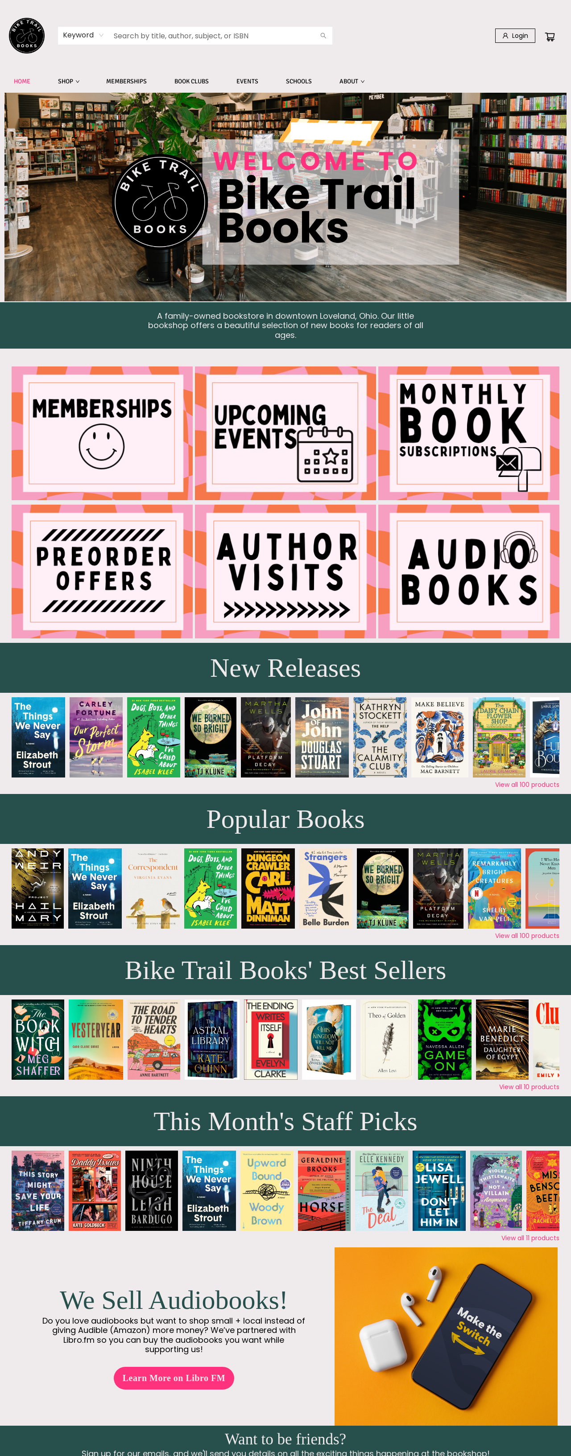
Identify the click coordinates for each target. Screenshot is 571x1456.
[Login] (515, 36)
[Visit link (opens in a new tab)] (468, 571)
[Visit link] (102, 433)
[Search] (323, 36)
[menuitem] (22, 81)
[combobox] (83, 35)
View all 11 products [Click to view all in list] (530, 1238)
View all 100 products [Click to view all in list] (527, 784)
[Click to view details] (38, 737)
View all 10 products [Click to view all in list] (529, 1086)
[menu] (285, 81)
